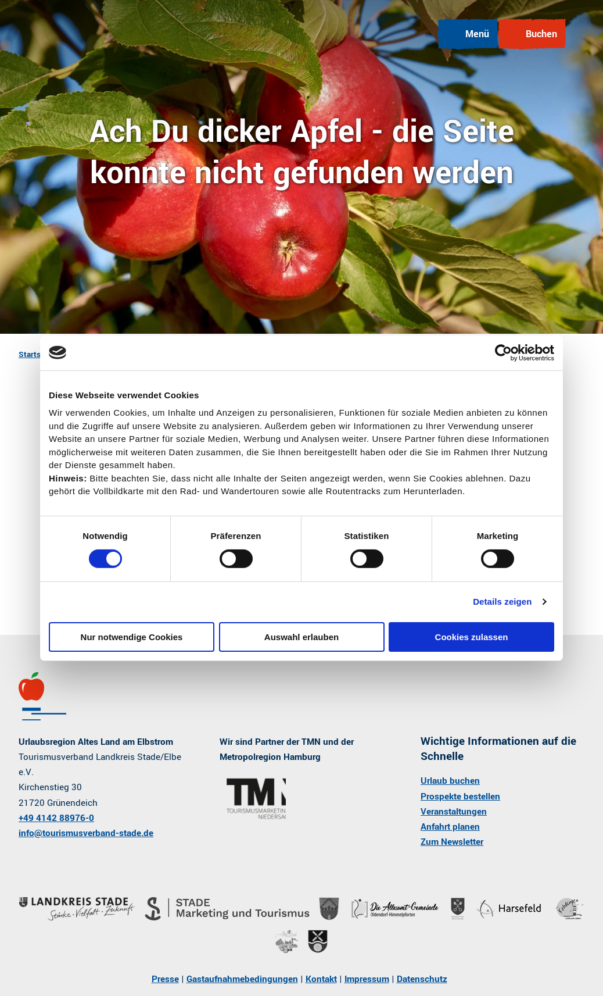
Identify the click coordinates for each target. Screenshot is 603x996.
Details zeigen (502, 601)
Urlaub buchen (450, 780)
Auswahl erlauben (301, 637)
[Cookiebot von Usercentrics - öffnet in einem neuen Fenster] (503, 352)
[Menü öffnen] (467, 34)
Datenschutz (422, 979)
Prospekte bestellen (460, 796)
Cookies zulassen (471, 637)
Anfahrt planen (450, 826)
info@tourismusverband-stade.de (86, 833)
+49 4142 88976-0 (56, 818)
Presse (165, 979)
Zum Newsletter (452, 842)
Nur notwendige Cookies (132, 637)
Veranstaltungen (454, 811)
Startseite (36, 354)
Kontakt (321, 979)
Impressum (366, 979)
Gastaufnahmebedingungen (242, 979)
